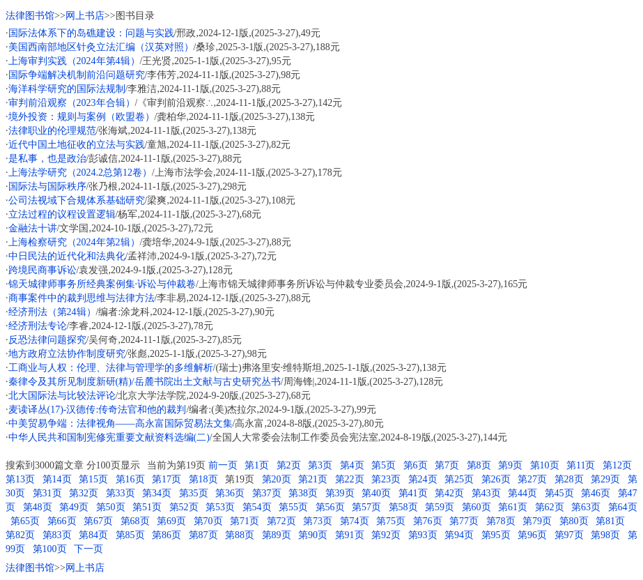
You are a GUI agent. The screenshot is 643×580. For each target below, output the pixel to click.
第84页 (93, 535)
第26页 (496, 479)
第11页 (580, 465)
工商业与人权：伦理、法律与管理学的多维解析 (110, 367)
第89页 (276, 535)
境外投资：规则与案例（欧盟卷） (81, 117)
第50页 (110, 507)
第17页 (166, 479)
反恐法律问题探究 (47, 340)
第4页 (352, 465)
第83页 (57, 535)
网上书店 (84, 15)
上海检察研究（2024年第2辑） (74, 242)
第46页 (595, 493)
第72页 (281, 521)
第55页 (293, 507)
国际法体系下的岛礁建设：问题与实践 (91, 33)
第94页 (459, 535)
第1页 (257, 465)
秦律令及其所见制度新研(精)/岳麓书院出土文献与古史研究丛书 (144, 381)
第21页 (312, 479)
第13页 (20, 479)
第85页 (130, 535)
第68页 (135, 521)
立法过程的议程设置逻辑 (62, 214)
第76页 (427, 521)
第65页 (25, 521)
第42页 (449, 493)
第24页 (422, 479)
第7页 (447, 465)
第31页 (47, 493)
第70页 (208, 521)
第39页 (340, 493)
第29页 (605, 479)
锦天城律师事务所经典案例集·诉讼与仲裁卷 (102, 284)
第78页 (501, 521)
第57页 (366, 507)
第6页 (415, 465)
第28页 (569, 479)
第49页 (73, 507)
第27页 (532, 479)
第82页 (20, 535)
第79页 (537, 521)
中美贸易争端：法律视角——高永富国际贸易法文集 (120, 423)
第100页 (50, 549)
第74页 (354, 521)
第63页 (586, 507)
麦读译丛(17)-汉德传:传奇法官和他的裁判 (97, 409)
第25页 (459, 479)
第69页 (171, 521)
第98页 (605, 535)
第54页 (257, 507)
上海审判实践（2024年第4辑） (74, 61)
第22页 (349, 479)
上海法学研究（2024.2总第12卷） (80, 172)
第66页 (62, 521)
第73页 (317, 521)
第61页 (512, 507)
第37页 (266, 493)
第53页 (220, 507)
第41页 (413, 493)
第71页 (244, 521)
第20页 (276, 479)
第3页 (320, 465)
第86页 (166, 535)
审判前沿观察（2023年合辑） (71, 103)
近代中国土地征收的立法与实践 (76, 144)
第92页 (386, 535)
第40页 (376, 493)
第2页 (289, 465)
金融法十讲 (32, 228)
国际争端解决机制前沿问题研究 (76, 75)
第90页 (312, 535)
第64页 (622, 507)
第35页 (193, 493)
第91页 (349, 535)
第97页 (569, 535)
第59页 (439, 507)
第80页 (574, 521)
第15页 (93, 479)
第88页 (239, 535)
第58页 (403, 507)
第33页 (120, 493)
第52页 (184, 507)
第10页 (544, 465)
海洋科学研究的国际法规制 (66, 89)
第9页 (510, 465)
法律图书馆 (30, 15)
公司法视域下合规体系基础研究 (76, 200)
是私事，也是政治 (47, 158)
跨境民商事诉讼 (42, 270)
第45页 (559, 493)
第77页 (464, 521)
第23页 (386, 479)
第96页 (532, 535)
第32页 (83, 493)
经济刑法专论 (37, 326)
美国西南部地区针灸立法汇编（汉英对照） (101, 47)
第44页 (522, 493)
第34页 (156, 493)
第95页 (496, 535)
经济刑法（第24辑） (52, 312)
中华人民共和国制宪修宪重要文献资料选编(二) (109, 437)
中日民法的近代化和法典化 (66, 256)
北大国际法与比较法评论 (62, 395)
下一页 (88, 549)
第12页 (617, 465)
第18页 (203, 479)
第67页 (98, 521)
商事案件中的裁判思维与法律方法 (81, 298)
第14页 (57, 479)
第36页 (230, 493)
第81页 (610, 521)
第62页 (549, 507)
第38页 (303, 493)
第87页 (203, 535)
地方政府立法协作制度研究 (66, 354)
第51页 (147, 507)
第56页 (330, 507)
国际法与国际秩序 (47, 186)
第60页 (476, 507)
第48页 (37, 507)
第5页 (383, 465)
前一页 (223, 465)
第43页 (486, 493)
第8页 (479, 465)
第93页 (422, 535)
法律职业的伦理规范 (52, 130)
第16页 (130, 479)
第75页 (390, 521)
